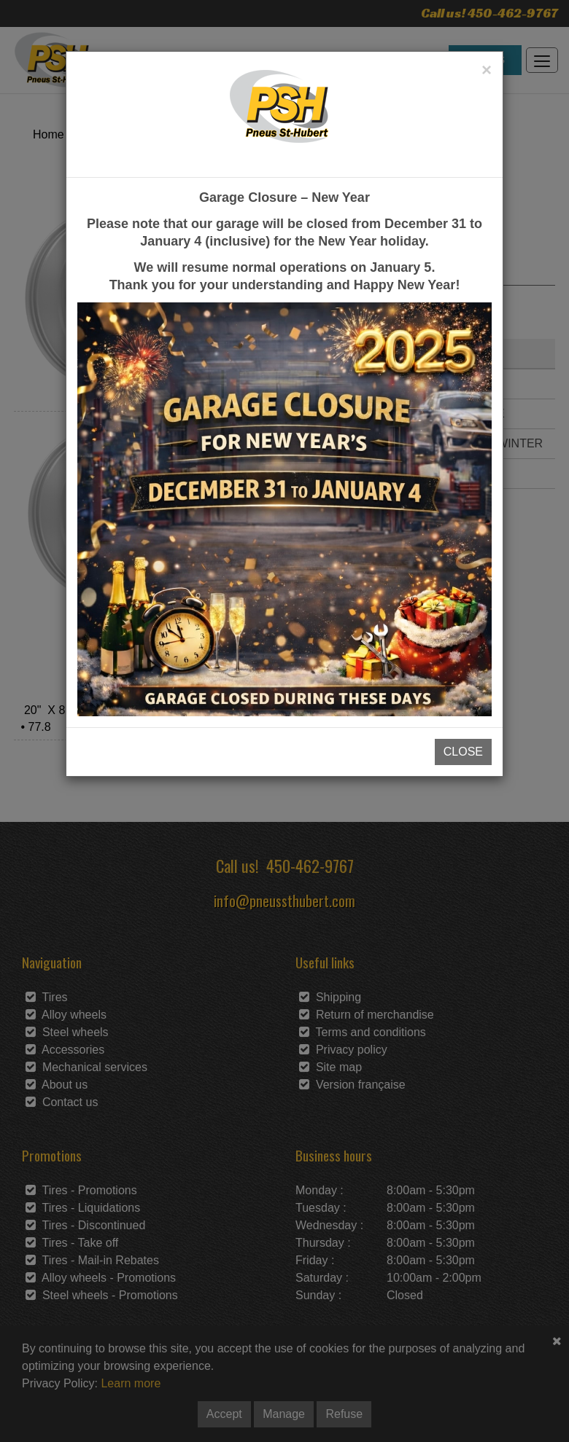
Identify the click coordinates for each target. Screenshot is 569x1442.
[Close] (486, 70)
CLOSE (463, 751)
